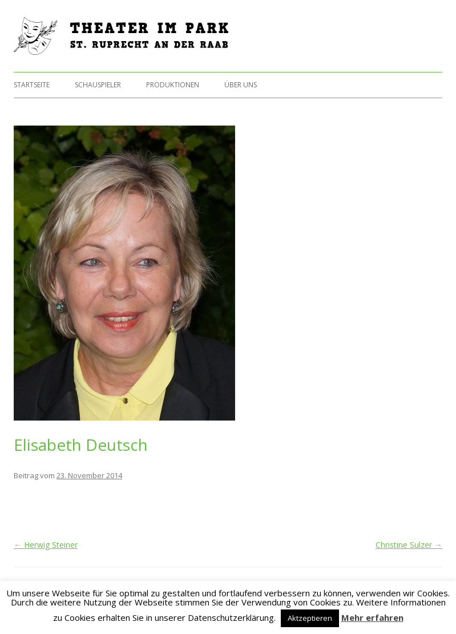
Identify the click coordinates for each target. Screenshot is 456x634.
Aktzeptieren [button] (310, 618)
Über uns (240, 85)
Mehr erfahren (372, 617)
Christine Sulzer (409, 544)
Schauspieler (98, 85)
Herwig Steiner (46, 544)
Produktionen (172, 85)
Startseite (32, 85)
